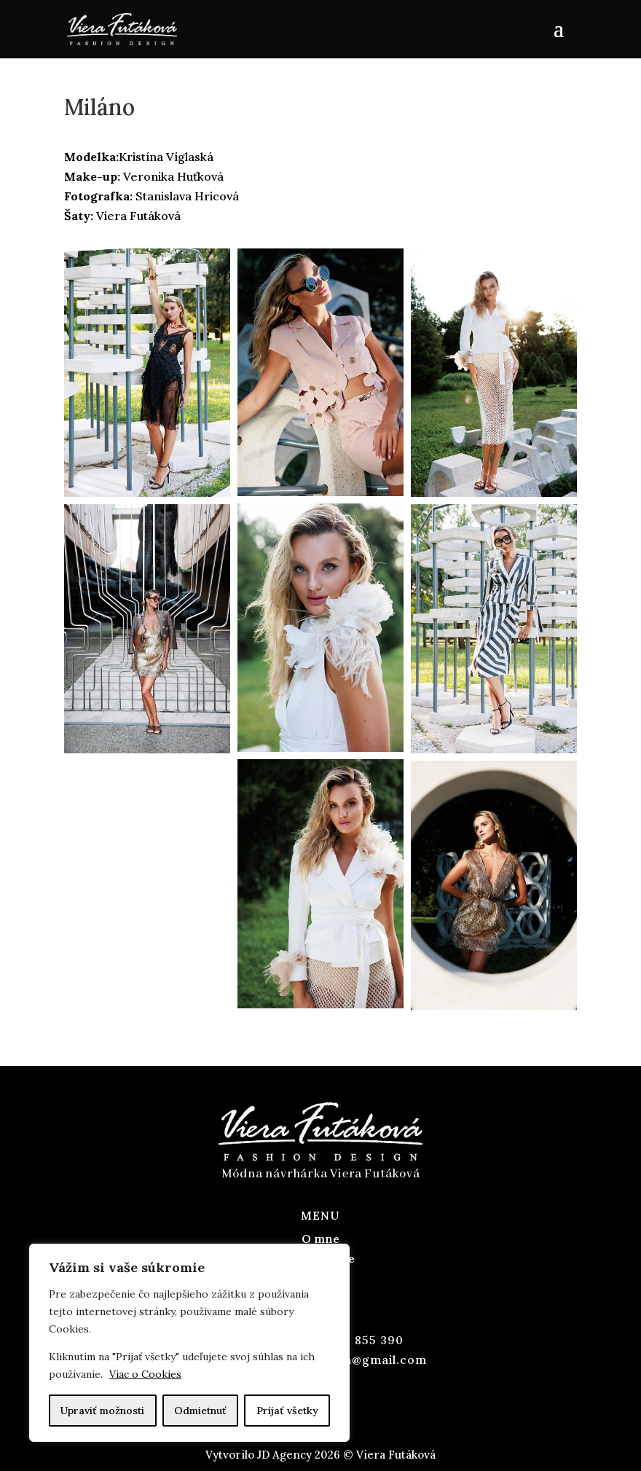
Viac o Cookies (145, 1374)
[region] (189, 1343)
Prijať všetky (287, 1410)
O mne (320, 1238)
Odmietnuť (200, 1410)
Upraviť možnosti (102, 1410)
